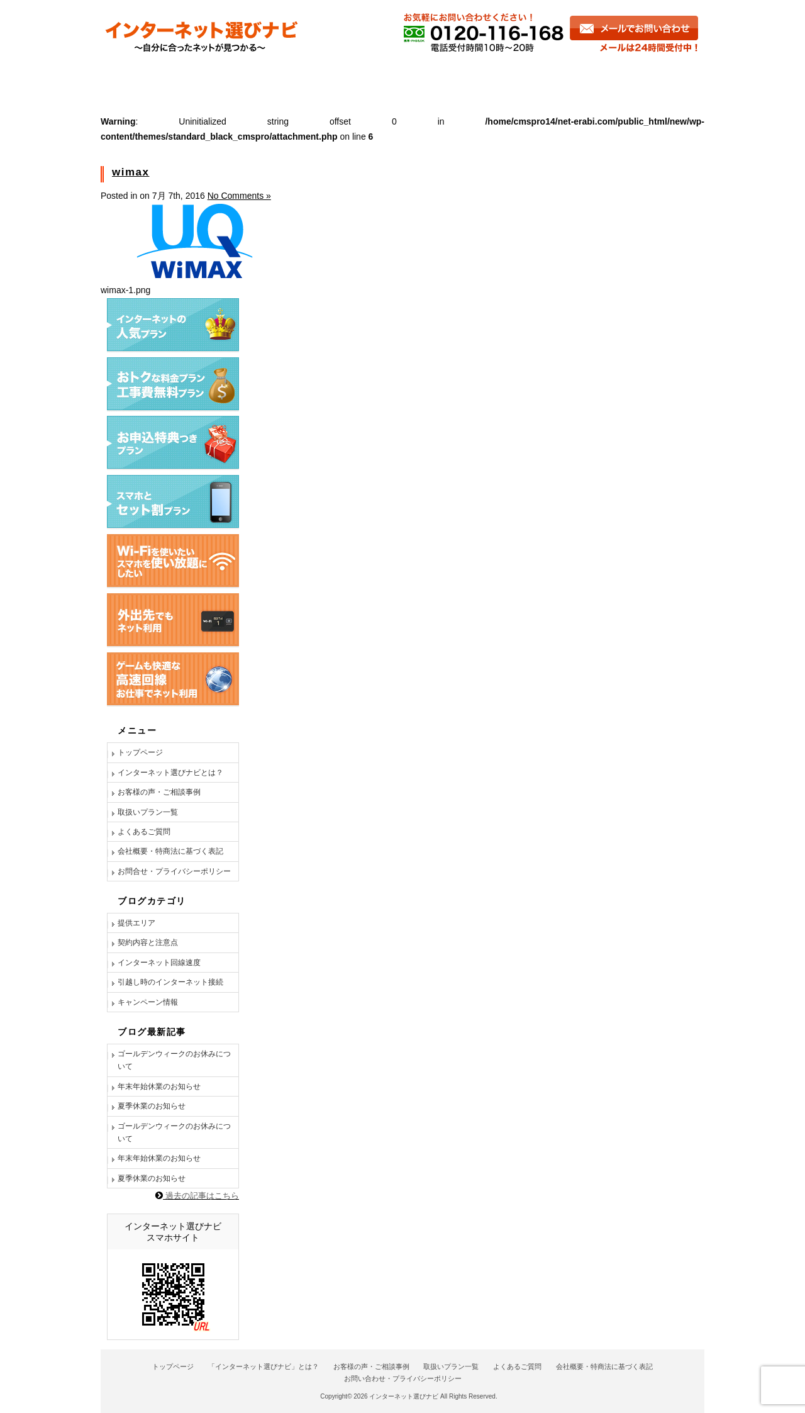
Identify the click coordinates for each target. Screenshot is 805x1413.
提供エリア (136, 923)
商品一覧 (404, 77)
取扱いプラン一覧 (148, 812)
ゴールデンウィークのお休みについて (174, 1060)
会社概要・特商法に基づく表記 (170, 851)
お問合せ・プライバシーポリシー (174, 871)
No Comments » (239, 196)
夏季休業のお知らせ (152, 1106)
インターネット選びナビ (403, 1396)
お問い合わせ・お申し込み (635, 77)
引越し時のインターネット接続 (170, 982)
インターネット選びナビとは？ (170, 772)
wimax (130, 172)
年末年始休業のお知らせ (159, 1086)
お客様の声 (299, 77)
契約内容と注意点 (148, 942)
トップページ (140, 752)
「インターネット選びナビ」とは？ (263, 1366)
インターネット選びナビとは (177, 77)
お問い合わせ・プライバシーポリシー (403, 1378)
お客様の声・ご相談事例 (159, 792)
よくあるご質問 (515, 77)
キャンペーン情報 (148, 1002)
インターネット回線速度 (159, 962)
